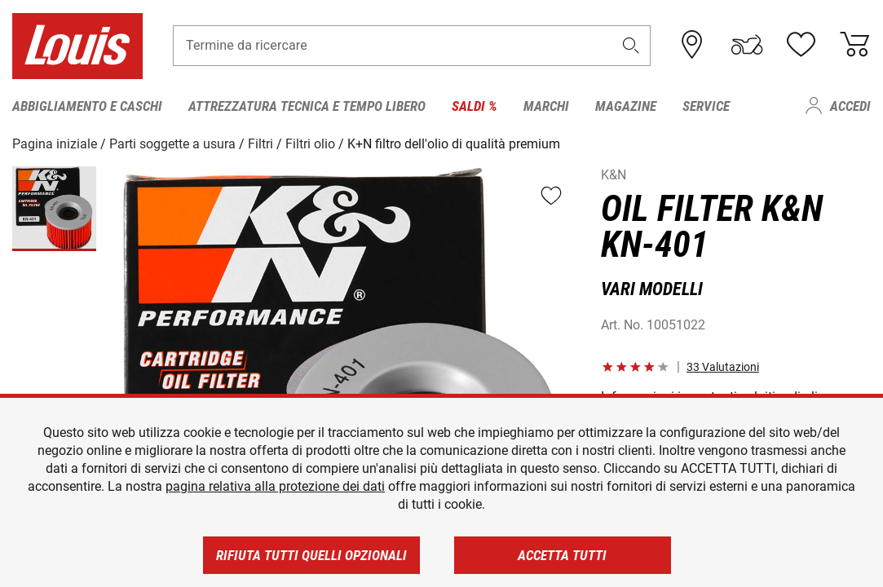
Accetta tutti (562, 555)
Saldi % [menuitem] (474, 106)
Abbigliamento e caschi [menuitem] (87, 106)
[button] (630, 46)
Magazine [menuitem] (625, 106)
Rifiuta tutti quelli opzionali (311, 555)
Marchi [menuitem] (546, 106)
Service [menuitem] (706, 106)
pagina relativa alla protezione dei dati (275, 486)
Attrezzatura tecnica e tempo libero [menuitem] (307, 106)
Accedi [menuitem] (850, 106)
